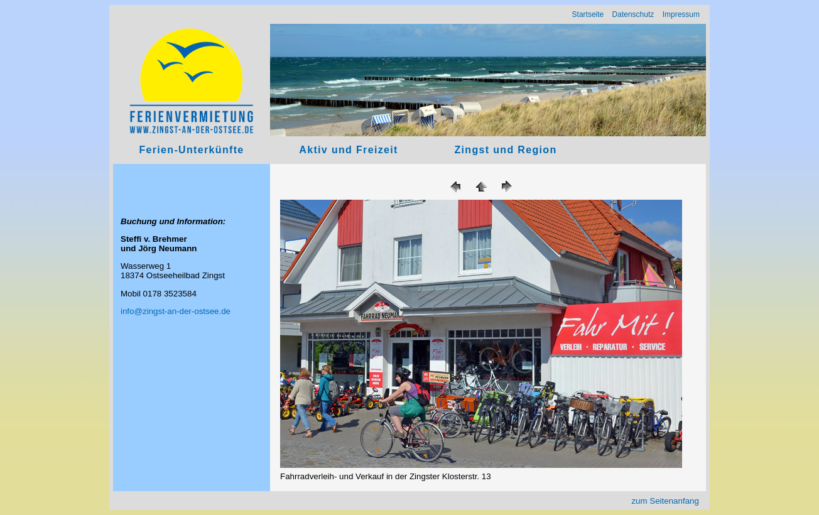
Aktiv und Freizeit (348, 149)
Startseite (588, 14)
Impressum (681, 14)
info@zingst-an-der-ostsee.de (176, 311)
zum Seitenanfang (664, 501)
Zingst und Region (505, 149)
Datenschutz (633, 14)
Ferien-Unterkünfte (191, 149)
